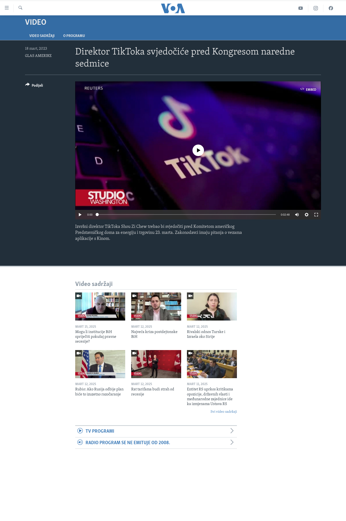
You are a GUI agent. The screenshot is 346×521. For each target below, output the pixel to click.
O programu (74, 36)
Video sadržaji (42, 36)
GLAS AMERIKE (38, 56)
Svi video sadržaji (223, 412)
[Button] (34, 86)
